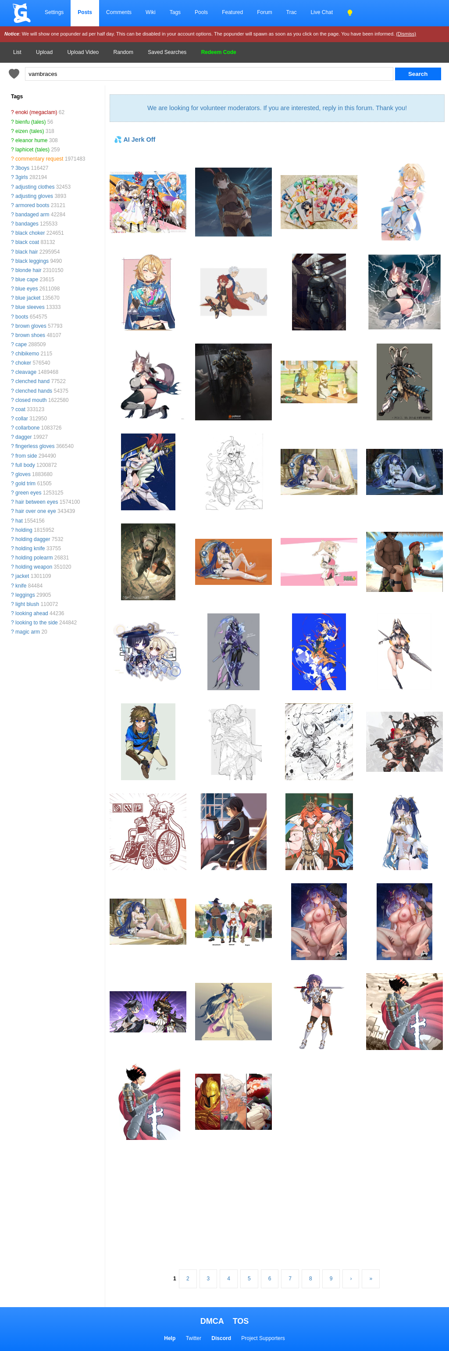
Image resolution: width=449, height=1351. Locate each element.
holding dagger (32, 539)
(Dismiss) (406, 33)
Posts (85, 12)
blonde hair (28, 270)
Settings (54, 12)
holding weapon (33, 567)
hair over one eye (35, 511)
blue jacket (27, 298)
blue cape (26, 279)
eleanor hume (31, 140)
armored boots (32, 205)
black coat (27, 242)
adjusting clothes (34, 187)
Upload (44, 52)
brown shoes (30, 335)
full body (25, 465)
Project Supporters (263, 1338)
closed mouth (30, 400)
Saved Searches (167, 52)
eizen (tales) (29, 131)
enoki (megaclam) (36, 112)
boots (21, 317)
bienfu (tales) (30, 122)
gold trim (25, 483)
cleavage (25, 372)
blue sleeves (30, 307)
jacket (22, 576)
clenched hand (32, 381)
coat (20, 409)
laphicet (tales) (32, 150)
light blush (27, 604)
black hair (26, 252)
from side (26, 456)
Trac (291, 12)
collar (21, 419)
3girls (21, 177)
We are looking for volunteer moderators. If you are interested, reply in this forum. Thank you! (277, 107)
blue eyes (26, 289)
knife (20, 586)
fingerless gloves (34, 446)
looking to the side (36, 623)
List (17, 52)
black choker (30, 233)
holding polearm (34, 558)
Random (123, 52)
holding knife (30, 548)
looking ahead (31, 613)
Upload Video (83, 52)
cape (21, 344)
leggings (25, 595)
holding (23, 530)
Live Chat (321, 12)
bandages (27, 224)
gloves (23, 474)
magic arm (27, 632)
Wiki (151, 12)
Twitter (193, 1338)
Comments (119, 12)
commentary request (39, 159)
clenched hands (33, 391)
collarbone (27, 428)
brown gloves (30, 326)
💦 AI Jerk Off (134, 139)
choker (23, 363)
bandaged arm (32, 214)
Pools (201, 12)
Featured (232, 12)
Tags (175, 12)
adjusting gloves (34, 196)
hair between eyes (36, 502)
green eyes (28, 493)
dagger (23, 437)
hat (19, 521)
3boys (22, 168)
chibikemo (27, 354)
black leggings (32, 261)
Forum (264, 12)
